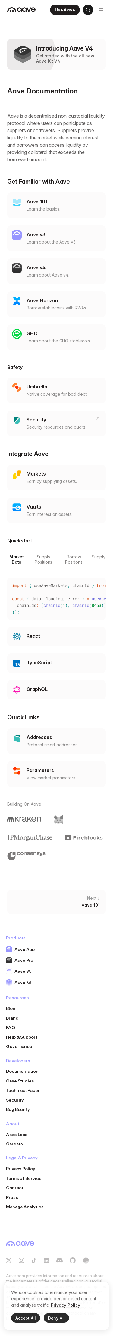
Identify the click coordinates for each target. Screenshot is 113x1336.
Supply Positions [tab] (43, 559)
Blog (10, 1008)
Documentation (22, 1071)
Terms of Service (24, 1178)
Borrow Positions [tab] (74, 559)
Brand (12, 1017)
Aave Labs (16, 1134)
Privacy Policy (20, 1168)
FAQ (10, 1027)
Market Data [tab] (16, 559)
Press (12, 1197)
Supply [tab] (98, 556)
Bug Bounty (18, 1109)
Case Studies (20, 1080)
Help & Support (21, 1037)
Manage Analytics (25, 1206)
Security (15, 1099)
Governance (19, 1046)
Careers (14, 1143)
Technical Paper (23, 1090)
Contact (14, 1187)
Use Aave (65, 9)
